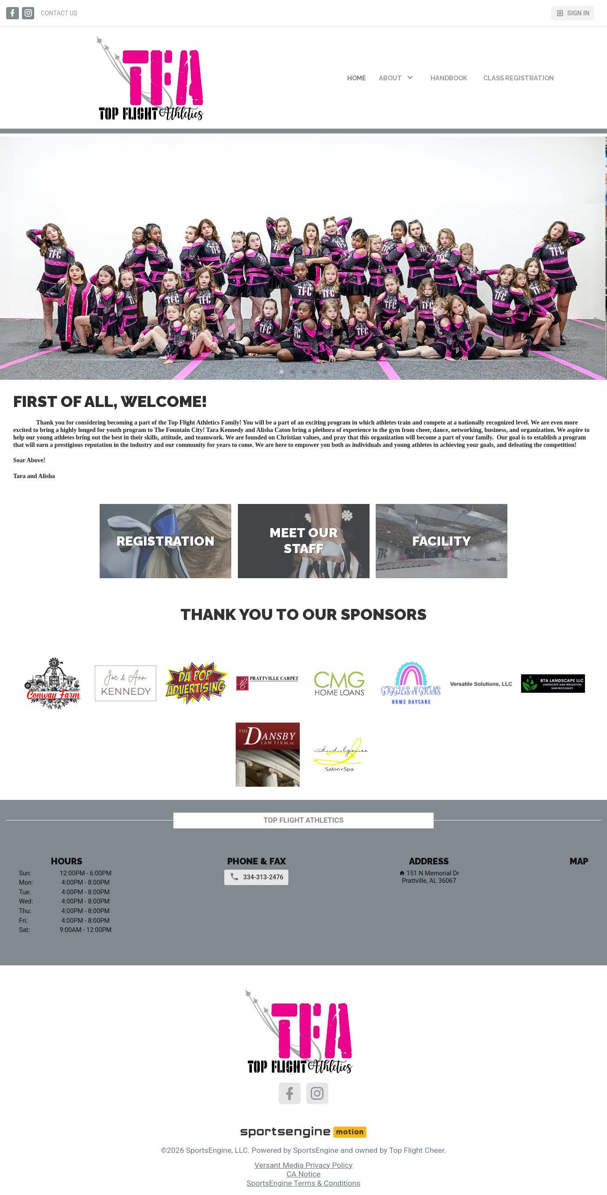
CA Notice (304, 1174)
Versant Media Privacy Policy (303, 1165)
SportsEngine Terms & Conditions (303, 1183)
